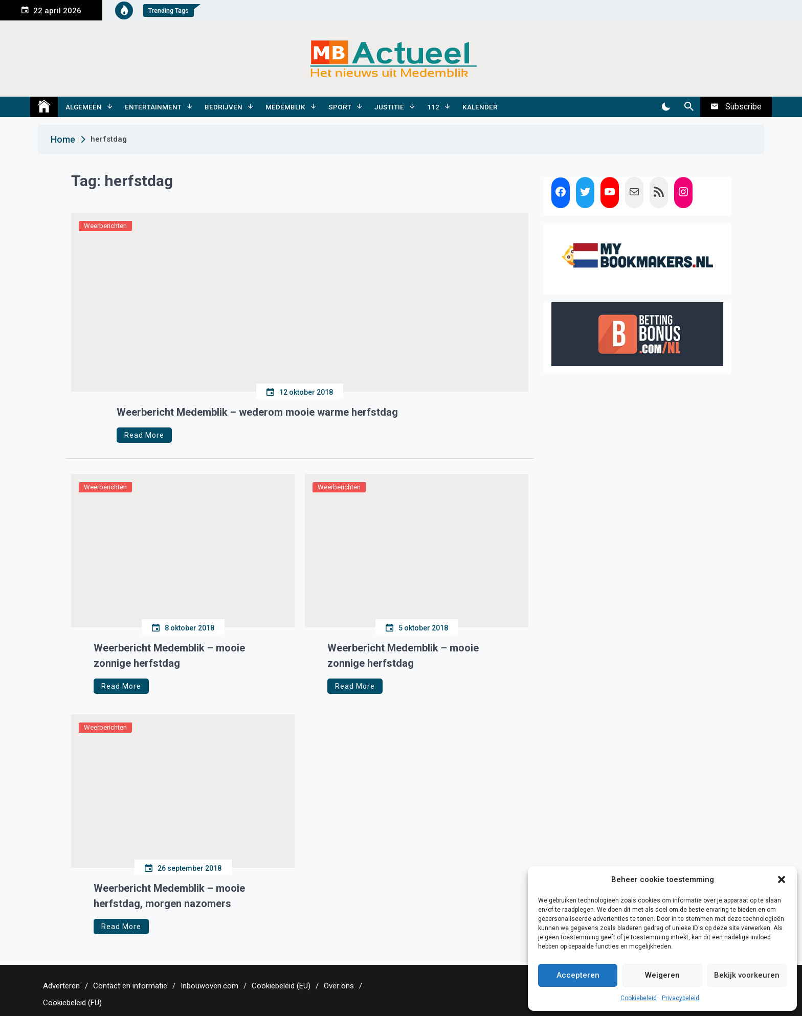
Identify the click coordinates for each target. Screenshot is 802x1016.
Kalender (480, 107)
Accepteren (577, 975)
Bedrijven (223, 107)
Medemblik (285, 107)
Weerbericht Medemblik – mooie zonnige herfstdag (169, 655)
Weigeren (662, 975)
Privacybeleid (680, 998)
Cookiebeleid (638, 998)
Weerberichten (105, 226)
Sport (339, 107)
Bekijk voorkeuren (746, 975)
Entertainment (153, 107)
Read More (144, 435)
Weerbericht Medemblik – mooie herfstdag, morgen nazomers (169, 896)
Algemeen (83, 107)
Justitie (389, 107)
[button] (781, 879)
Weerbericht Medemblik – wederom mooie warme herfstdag (257, 412)
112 (433, 107)
